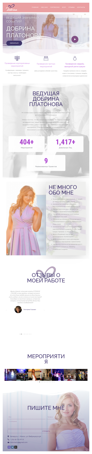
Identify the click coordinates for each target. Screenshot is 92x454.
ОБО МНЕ (44, 7)
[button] (14, 43)
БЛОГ (64, 7)
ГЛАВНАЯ (35, 7)
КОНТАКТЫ (81, 7)
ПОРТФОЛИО (55, 7)
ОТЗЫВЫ (71, 7)
